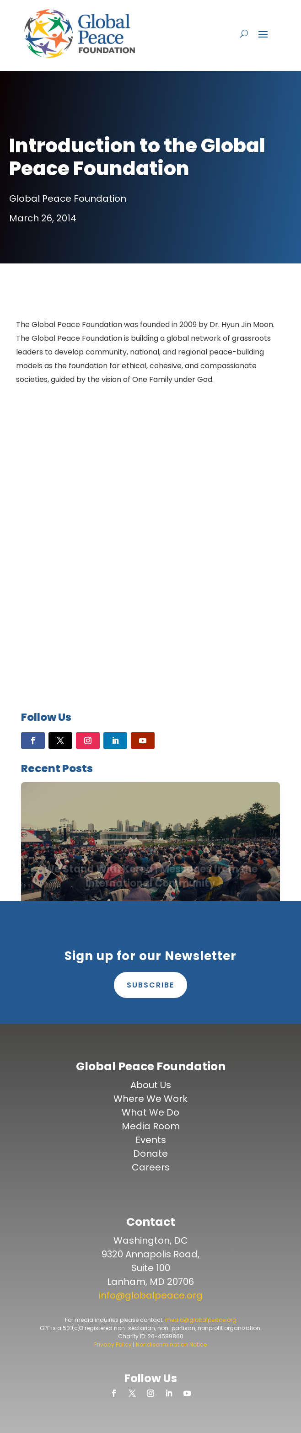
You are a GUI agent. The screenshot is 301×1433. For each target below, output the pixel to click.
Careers (151, 1167)
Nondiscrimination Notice (171, 1344)
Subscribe (150, 985)
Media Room (151, 1126)
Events (150, 1139)
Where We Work (150, 1098)
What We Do (150, 1112)
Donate (150, 1153)
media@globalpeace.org (200, 1320)
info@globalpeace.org (151, 1295)
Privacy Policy (113, 1344)
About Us (150, 1085)
